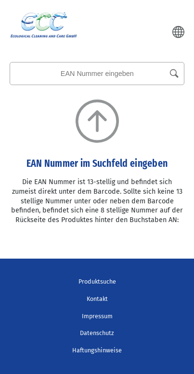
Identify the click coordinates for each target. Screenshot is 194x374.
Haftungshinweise (97, 350)
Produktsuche (97, 281)
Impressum (97, 316)
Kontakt (97, 298)
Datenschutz (97, 333)
